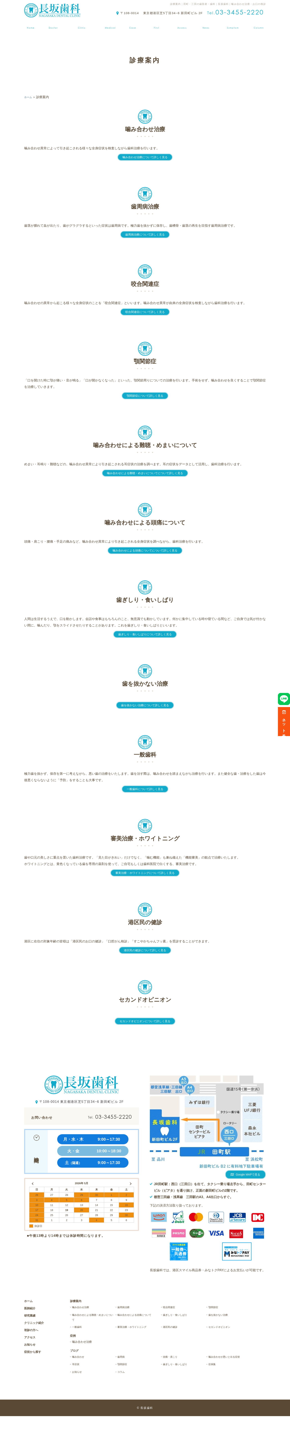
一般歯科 (79, 1330)
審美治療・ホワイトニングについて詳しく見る (145, 872)
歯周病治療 (125, 1307)
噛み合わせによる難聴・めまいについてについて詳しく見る (145, 473)
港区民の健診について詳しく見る (145, 950)
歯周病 (122, 1361)
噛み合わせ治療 (84, 1307)
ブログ (260, 25)
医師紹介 (52, 25)
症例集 (133, 25)
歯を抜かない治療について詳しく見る (145, 705)
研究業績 (31, 1315)
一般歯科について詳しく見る (145, 789)
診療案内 (111, 25)
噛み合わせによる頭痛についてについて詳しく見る (145, 550)
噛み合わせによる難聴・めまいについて (92, 1319)
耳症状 (77, 1376)
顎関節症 (215, 1307)
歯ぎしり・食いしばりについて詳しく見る (145, 634)
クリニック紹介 (81, 25)
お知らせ (207, 25)
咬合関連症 (171, 1307)
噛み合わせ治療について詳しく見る (145, 157)
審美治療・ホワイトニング (137, 1330)
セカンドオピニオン (223, 1330)
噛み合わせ (80, 1361)
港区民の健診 (173, 1330)
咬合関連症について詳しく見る (145, 312)
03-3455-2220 (100, 1116)
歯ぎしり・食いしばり (180, 1315)
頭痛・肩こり (173, 1361)
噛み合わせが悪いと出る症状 (228, 1365)
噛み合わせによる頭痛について (137, 1319)
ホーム (29, 25)
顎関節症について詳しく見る (145, 395)
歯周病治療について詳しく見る (145, 234)
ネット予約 (284, 721)
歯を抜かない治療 (221, 1315)
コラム (122, 1384)
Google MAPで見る (248, 1174)
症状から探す (234, 25)
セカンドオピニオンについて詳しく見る (145, 1021)
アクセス (183, 25)
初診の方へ (157, 25)
